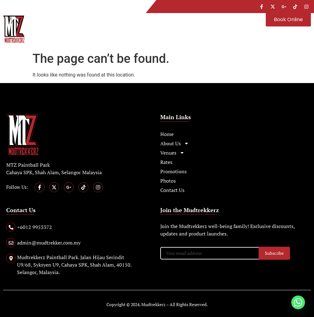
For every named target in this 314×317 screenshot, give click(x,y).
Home (167, 134)
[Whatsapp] (298, 302)
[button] (149, 17)
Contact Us (172, 190)
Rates (166, 162)
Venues (172, 152)
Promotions (173, 171)
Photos (168, 180)
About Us (174, 143)
